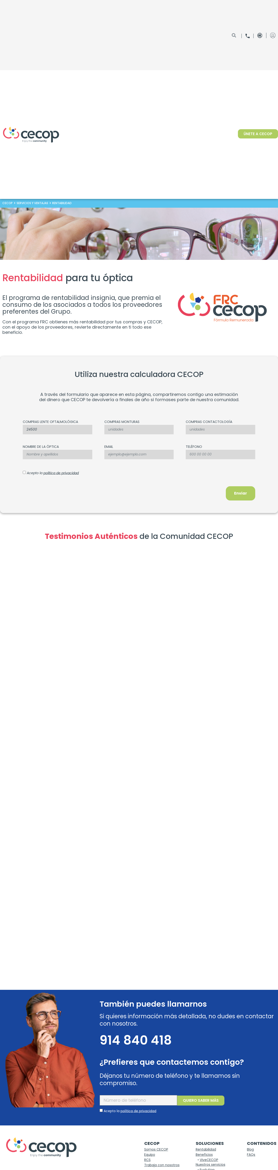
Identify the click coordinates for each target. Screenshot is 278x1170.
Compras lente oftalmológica (50, 422)
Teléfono (194, 447)
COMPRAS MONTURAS (121, 422)
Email (108, 447)
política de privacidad (61, 472)
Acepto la (53, 472)
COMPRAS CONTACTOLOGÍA (209, 422)
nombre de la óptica (41, 447)
